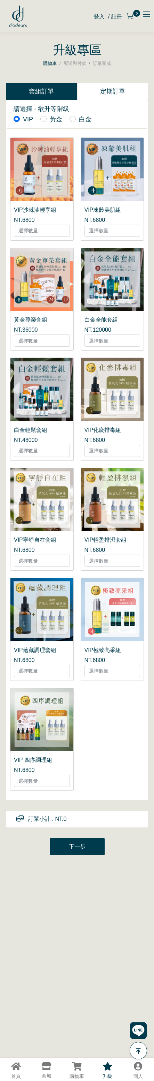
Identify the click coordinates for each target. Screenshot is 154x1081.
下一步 (77, 846)
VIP (28, 119)
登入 (99, 17)
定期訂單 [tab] (112, 91)
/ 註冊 (115, 17)
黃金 (56, 119)
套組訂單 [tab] (41, 91)
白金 (85, 119)
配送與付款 (75, 63)
